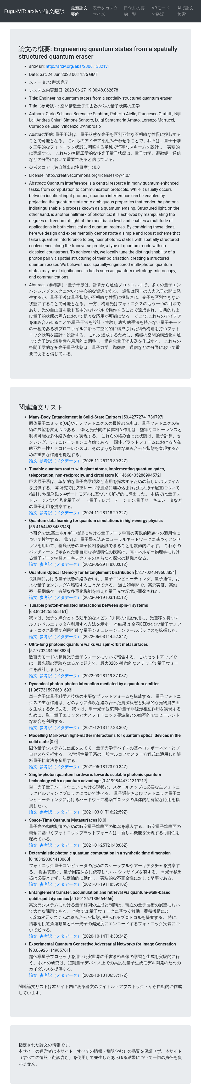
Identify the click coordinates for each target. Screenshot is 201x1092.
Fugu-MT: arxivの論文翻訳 (34, 11)
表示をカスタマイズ (105, 11)
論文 (33, 460)
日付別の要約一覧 (134, 11)
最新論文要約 (79, 11)
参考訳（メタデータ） (60, 460)
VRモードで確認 (161, 11)
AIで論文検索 (185, 11)
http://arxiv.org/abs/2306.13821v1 (78, 66)
